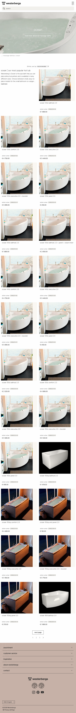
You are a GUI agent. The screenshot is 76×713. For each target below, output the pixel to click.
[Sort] (43, 66)
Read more (4, 84)
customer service (10, 653)
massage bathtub (9, 55)
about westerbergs (10, 665)
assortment (8, 648)
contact (6, 670)
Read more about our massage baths (38, 36)
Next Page (38, 632)
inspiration (7, 659)
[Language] (8, 702)
